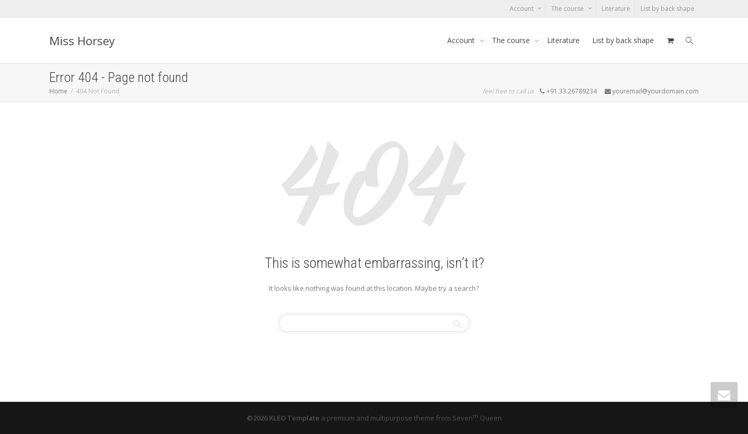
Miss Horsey (82, 40)
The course (568, 8)
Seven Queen (477, 418)
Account (522, 8)
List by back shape (667, 8)
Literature (616, 8)
